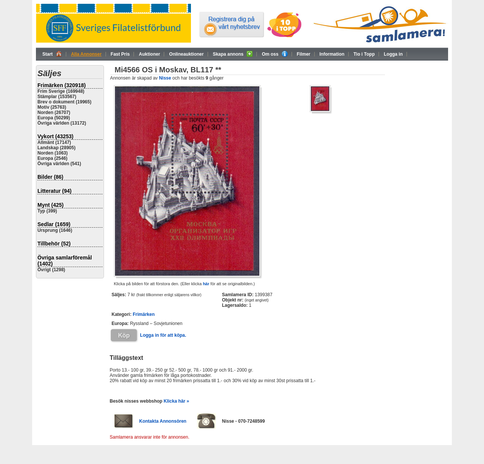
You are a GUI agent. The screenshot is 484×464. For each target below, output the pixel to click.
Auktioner (149, 54)
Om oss (274, 54)
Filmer (303, 54)
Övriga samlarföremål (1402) (64, 261)
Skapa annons (233, 54)
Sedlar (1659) (53, 224)
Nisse (165, 78)
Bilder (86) (50, 177)
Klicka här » (176, 401)
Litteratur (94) (54, 191)
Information (332, 54)
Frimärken (144, 314)
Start (52, 54)
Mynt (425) (50, 205)
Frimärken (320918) (61, 85)
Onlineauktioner (186, 54)
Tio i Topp (364, 54)
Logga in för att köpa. (163, 335)
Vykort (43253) (55, 136)
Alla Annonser (86, 54)
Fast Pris (120, 54)
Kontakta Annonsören (162, 421)
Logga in (393, 54)
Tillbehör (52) (54, 244)
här (206, 283)
